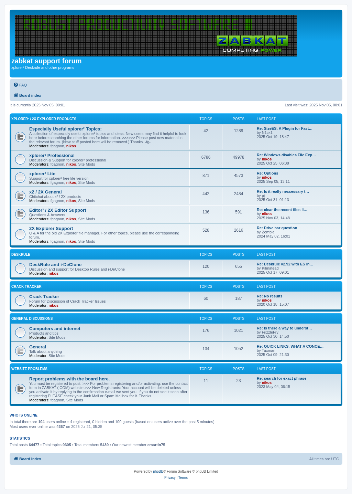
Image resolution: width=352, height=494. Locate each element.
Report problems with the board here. (69, 378)
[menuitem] (20, 85)
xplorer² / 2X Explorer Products (43, 119)
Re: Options (267, 173)
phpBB (158, 471)
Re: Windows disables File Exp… (286, 155)
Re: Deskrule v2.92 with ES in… (285, 264)
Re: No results (270, 296)
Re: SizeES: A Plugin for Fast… (284, 128)
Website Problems (29, 369)
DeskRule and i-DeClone (55, 264)
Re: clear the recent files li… (282, 210)
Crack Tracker (26, 286)
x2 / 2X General (45, 192)
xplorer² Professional (52, 155)
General (37, 346)
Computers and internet (54, 328)
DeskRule (20, 254)
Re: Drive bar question (277, 228)
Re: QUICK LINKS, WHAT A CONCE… (290, 346)
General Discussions (32, 318)
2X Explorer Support (51, 228)
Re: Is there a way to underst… (284, 328)
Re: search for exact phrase (281, 378)
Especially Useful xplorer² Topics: (65, 129)
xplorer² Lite (42, 173)
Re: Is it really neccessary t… (283, 191)
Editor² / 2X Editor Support (57, 210)
